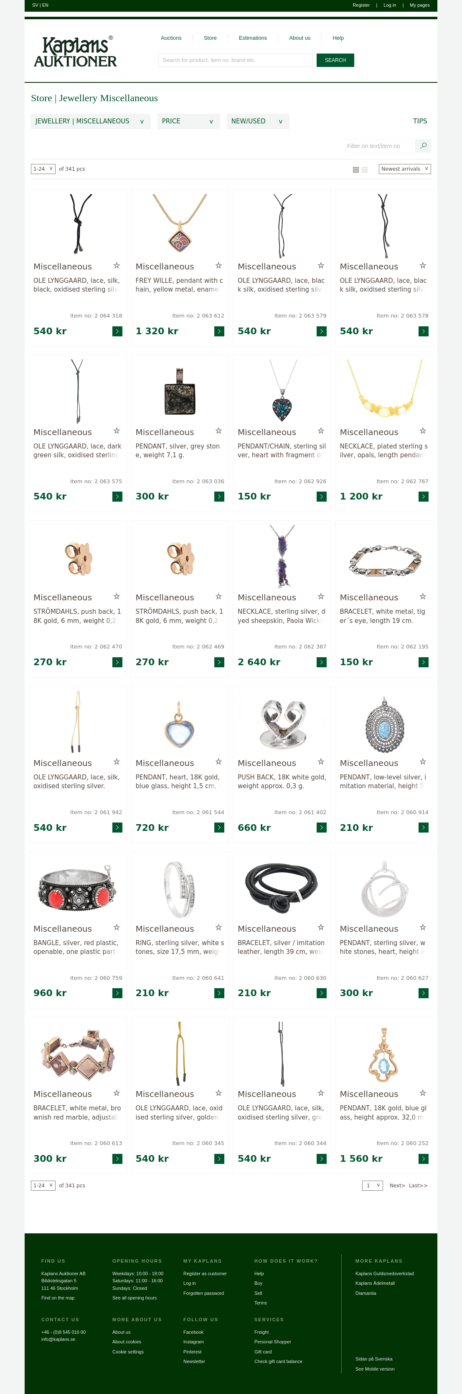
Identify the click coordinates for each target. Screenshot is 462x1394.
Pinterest (192, 1351)
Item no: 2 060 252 (402, 1143)
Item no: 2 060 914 (402, 812)
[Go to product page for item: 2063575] (77, 392)
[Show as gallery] (356, 169)
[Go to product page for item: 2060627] (384, 889)
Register (361, 5)
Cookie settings (128, 1351)
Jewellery (79, 97)
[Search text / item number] (424, 146)
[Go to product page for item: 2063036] (180, 392)
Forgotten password (203, 1293)
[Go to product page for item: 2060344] (282, 1055)
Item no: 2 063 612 (198, 316)
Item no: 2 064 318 (96, 316)
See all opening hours (134, 1297)
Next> (398, 1186)
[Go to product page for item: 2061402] (282, 724)
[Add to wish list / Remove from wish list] (116, 266)
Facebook (193, 1332)
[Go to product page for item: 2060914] (384, 724)
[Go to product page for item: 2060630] (282, 889)
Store (210, 38)
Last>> (418, 1186)
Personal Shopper (272, 1341)
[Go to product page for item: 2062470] (77, 558)
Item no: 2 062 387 (300, 646)
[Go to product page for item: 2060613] (77, 1055)
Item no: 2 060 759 (96, 978)
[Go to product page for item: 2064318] (77, 227)
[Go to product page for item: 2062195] (384, 558)
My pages (420, 5)
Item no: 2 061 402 (300, 812)
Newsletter (194, 1361)
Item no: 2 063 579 (300, 316)
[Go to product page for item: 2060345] (180, 1055)
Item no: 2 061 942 (96, 812)
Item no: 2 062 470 (96, 646)
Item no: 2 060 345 (198, 1143)
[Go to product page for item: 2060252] (384, 1055)
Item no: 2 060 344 (300, 1143)
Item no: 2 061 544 (198, 812)
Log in (389, 5)
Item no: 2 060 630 (300, 978)
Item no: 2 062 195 (402, 646)
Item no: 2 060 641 (198, 978)
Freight (261, 1332)
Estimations (253, 38)
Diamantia (365, 1293)
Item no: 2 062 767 (402, 481)
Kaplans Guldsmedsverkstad (384, 1273)
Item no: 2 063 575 (96, 481)
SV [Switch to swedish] (35, 5)
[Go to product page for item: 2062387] (282, 558)
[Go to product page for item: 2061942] (77, 724)
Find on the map (58, 1297)
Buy (258, 1283)
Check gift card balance (278, 1361)
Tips (420, 121)
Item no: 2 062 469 (198, 646)
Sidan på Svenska (374, 1358)
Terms (260, 1302)
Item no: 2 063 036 (198, 481)
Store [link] (41, 97)
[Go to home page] (71, 43)
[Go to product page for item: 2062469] (180, 558)
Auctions (171, 38)
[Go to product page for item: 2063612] (180, 227)
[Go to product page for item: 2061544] (180, 724)
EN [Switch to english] (45, 5)
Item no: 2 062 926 (300, 481)
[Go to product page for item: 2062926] (282, 392)
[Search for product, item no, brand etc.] (236, 60)
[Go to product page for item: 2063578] (384, 227)
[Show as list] (364, 169)
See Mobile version (375, 1368)
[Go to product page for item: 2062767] (384, 392)
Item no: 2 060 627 (402, 978)
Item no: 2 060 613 (96, 1143)
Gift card (263, 1351)
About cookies (126, 1341)
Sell (258, 1293)
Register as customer (205, 1273)
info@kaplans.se (58, 1339)
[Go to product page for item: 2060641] (180, 889)
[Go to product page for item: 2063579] (282, 227)
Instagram (193, 1341)
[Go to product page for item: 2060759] (77, 889)
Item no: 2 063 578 (402, 316)
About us (299, 38)
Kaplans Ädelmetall (375, 1283)
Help (338, 38)
